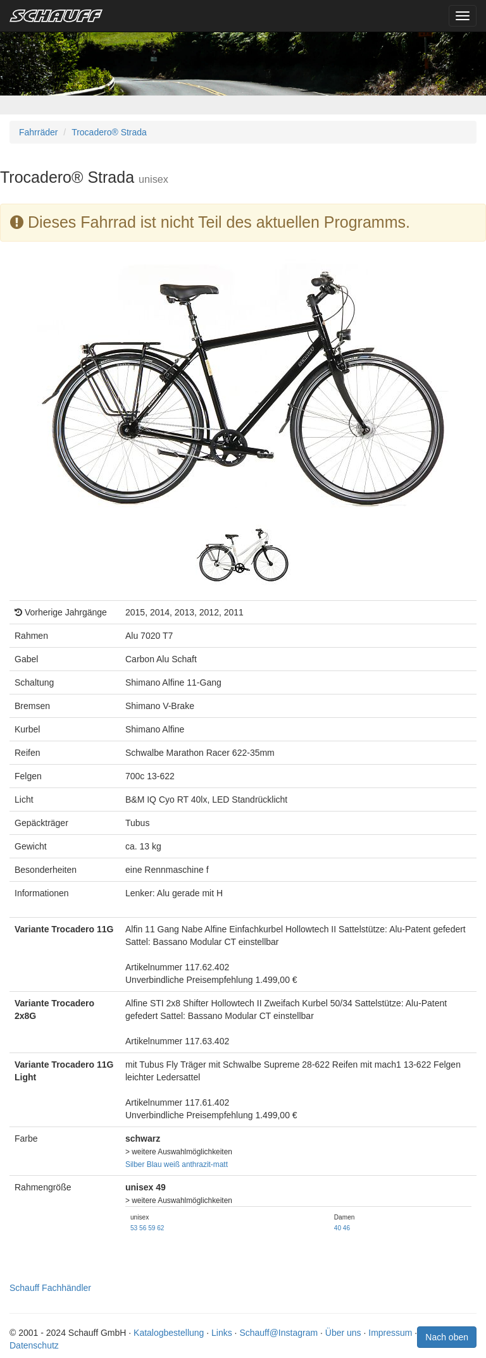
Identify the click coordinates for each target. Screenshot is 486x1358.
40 (337, 1228)
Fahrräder (38, 132)
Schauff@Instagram (278, 1333)
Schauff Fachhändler (50, 1288)
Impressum (390, 1333)
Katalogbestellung (169, 1333)
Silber (134, 1164)
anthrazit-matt (205, 1164)
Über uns (343, 1333)
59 (151, 1228)
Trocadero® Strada (109, 132)
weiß (172, 1164)
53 (133, 1228)
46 (346, 1228)
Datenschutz (34, 1345)
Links (221, 1333)
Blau (154, 1164)
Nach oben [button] (446, 1337)
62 (160, 1228)
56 (142, 1228)
